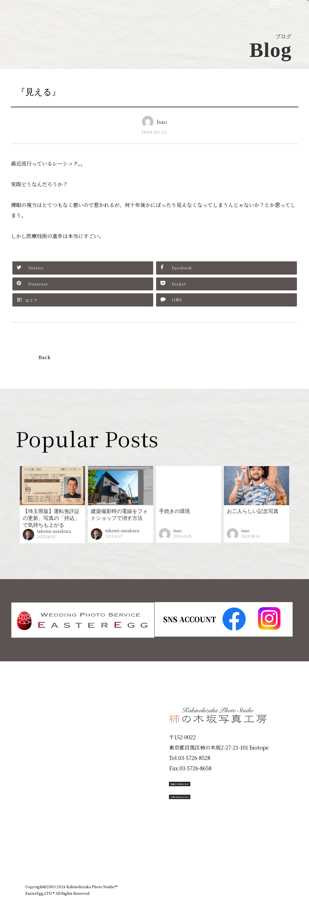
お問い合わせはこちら (212, 809)
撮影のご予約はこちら (212, 783)
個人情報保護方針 (268, 855)
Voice (35, 810)
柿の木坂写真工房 (52, 11)
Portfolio (41, 768)
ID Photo (42, 727)
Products (41, 748)
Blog (34, 830)
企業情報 (207, 855)
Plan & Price (48, 707)
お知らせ (233, 855)
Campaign (44, 789)
